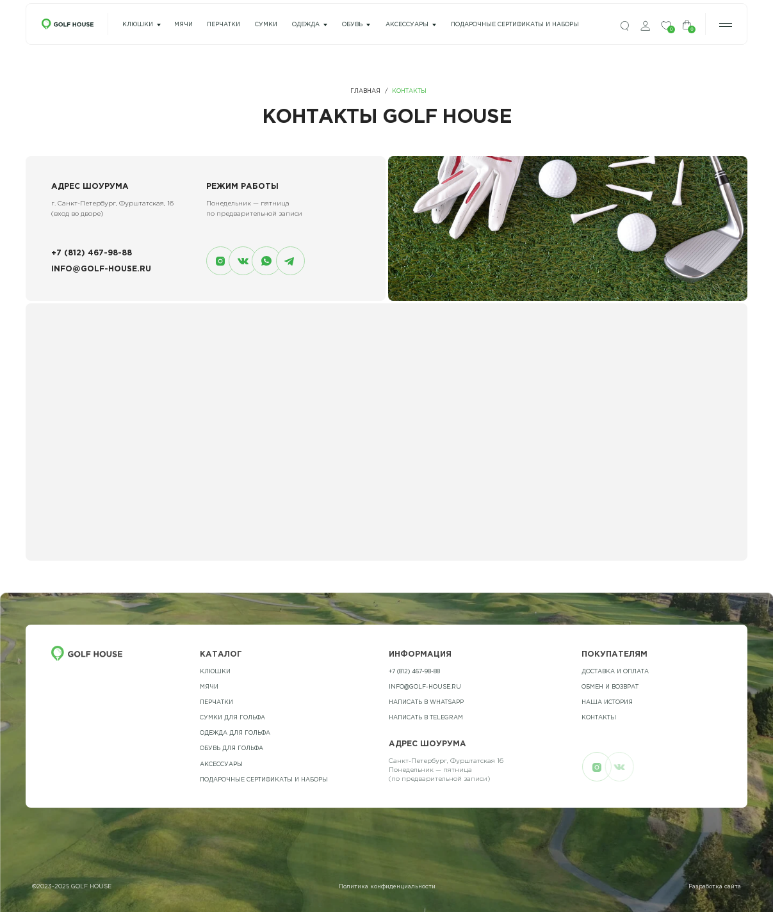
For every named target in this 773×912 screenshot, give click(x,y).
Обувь (352, 24)
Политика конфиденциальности (387, 886)
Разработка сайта (714, 886)
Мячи (209, 686)
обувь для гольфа (231, 748)
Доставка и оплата (615, 671)
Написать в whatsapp (426, 702)
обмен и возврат (610, 686)
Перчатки (216, 702)
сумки (266, 24)
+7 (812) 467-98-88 (91, 253)
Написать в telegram (426, 717)
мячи (183, 24)
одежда (306, 24)
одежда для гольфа (235, 732)
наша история (607, 702)
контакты (599, 717)
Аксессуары (407, 24)
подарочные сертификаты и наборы (515, 24)
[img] (625, 26)
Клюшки (137, 24)
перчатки (223, 24)
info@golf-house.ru (101, 269)
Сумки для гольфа (232, 717)
